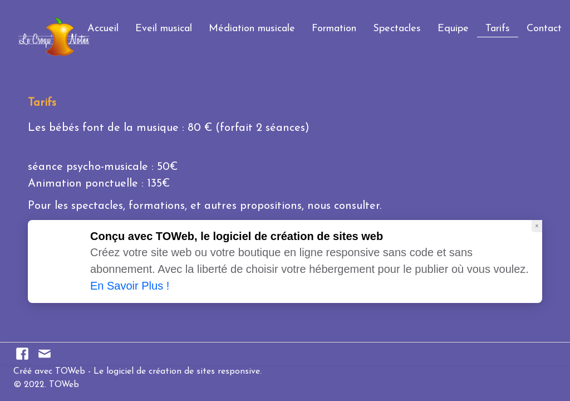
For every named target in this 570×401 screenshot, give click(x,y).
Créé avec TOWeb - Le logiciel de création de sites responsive (136, 371)
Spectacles (397, 28)
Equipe (453, 28)
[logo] (12, 24)
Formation (334, 28)
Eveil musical (163, 28)
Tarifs (497, 28)
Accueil (103, 28)
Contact (544, 28)
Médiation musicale (252, 28)
